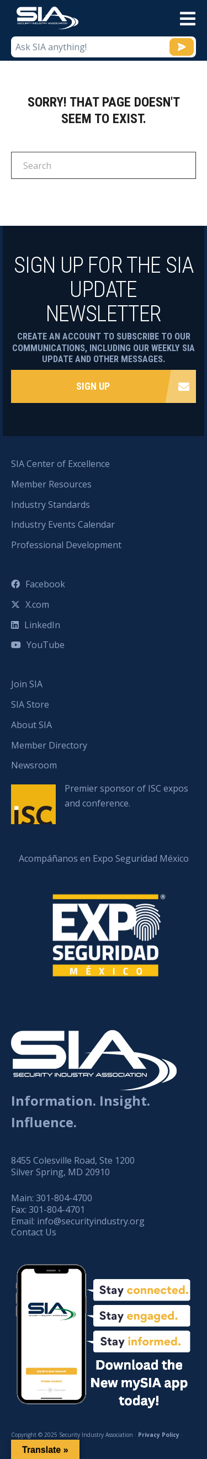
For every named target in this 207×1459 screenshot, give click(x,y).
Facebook (45, 584)
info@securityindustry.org (91, 1221)
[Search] (103, 165)
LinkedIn (42, 625)
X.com (37, 604)
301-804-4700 (64, 1198)
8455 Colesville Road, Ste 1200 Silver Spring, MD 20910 (73, 1166)
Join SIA (27, 684)
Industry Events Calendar (63, 524)
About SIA (31, 725)
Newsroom (34, 765)
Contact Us (33, 1232)
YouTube (45, 645)
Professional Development (66, 545)
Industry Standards (50, 504)
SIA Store (30, 704)
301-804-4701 (57, 1209)
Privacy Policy (158, 1435)
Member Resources (51, 484)
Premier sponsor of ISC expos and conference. (126, 795)
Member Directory (49, 745)
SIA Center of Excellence (60, 464)
